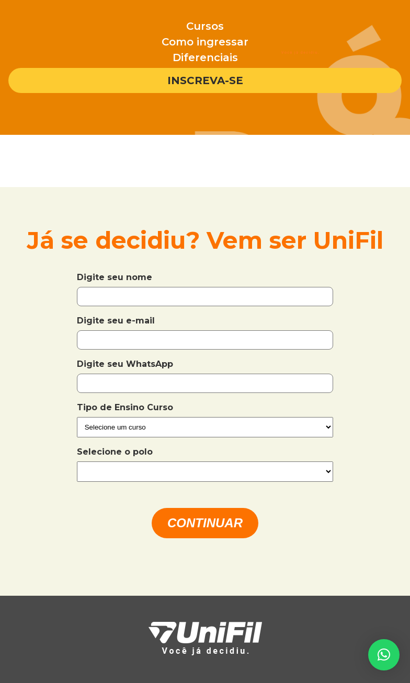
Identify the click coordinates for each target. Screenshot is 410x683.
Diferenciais (205, 57)
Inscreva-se (205, 80)
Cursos (205, 26)
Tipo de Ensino (112, 407)
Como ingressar (205, 42)
